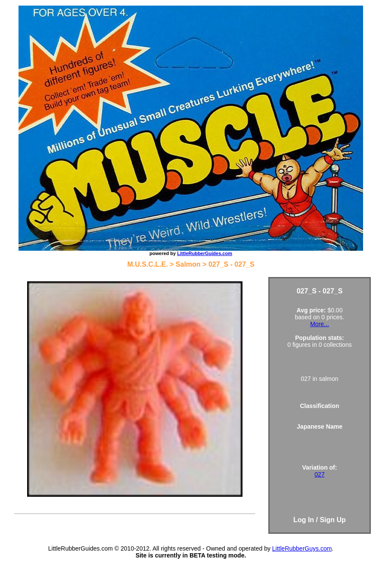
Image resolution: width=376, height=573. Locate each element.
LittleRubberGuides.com (204, 253)
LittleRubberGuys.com (302, 548)
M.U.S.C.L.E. (147, 264)
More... (319, 324)
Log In (303, 519)
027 (319, 474)
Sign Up (332, 519)
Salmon (188, 264)
